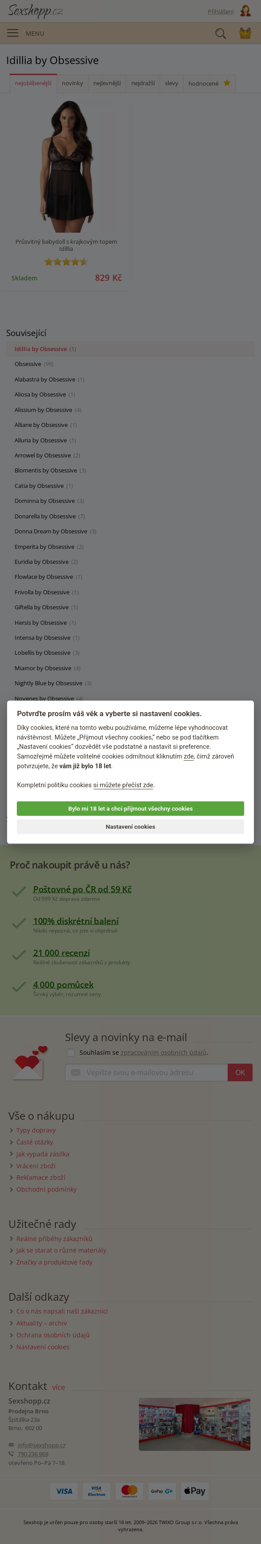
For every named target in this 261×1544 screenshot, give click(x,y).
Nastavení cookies (130, 826)
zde (189, 756)
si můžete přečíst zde (123, 785)
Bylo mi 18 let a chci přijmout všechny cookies (130, 808)
